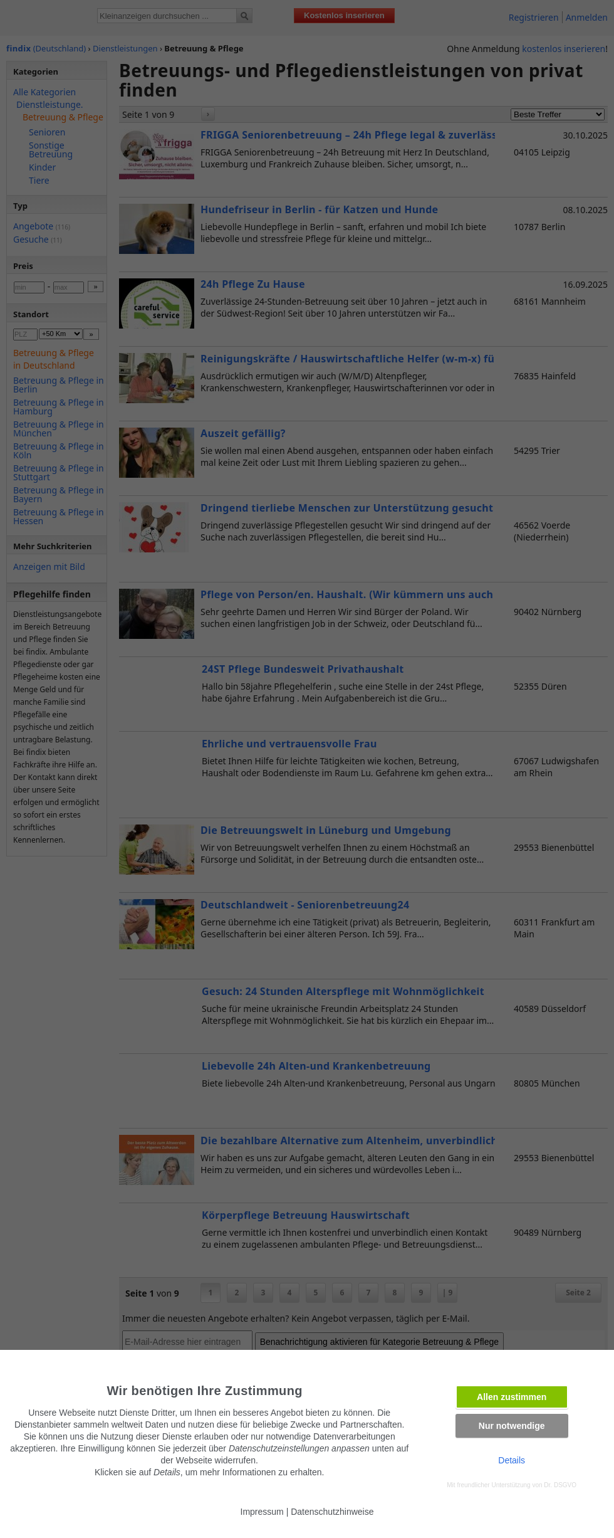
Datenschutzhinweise (332, 1512)
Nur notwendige (512, 1426)
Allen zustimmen (511, 1397)
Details (511, 1460)
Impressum (262, 1512)
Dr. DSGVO (560, 1485)
